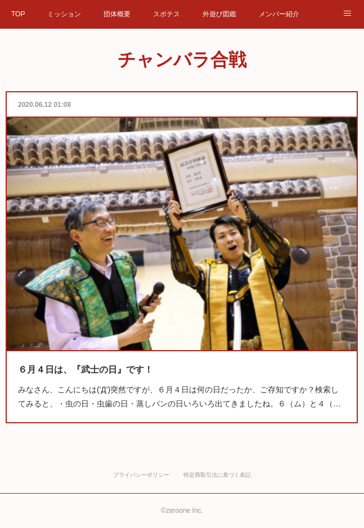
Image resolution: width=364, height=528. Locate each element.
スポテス (166, 14)
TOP (18, 14)
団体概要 (117, 14)
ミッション (64, 14)
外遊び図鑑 (219, 14)
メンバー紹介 (279, 14)
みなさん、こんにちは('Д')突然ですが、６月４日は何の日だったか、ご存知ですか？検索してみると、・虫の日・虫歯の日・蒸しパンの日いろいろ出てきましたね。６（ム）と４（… (180, 383)
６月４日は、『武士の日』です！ (95, 359)
